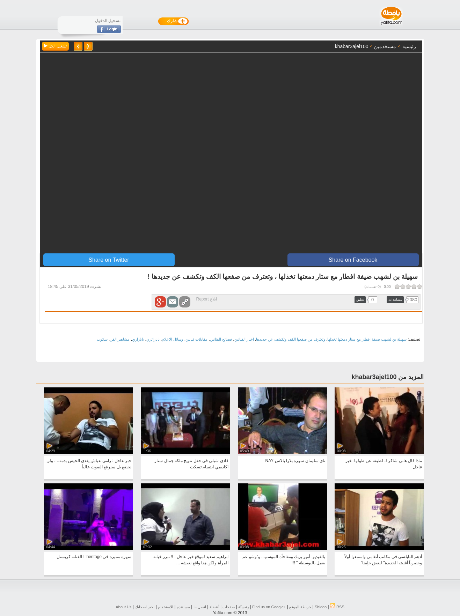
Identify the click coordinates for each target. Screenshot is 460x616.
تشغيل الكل (55, 46)
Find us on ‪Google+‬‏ (269, 607)
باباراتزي (153, 339)
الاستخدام (165, 607)
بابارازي (138, 339)
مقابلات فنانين (196, 339)
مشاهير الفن (120, 339)
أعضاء (214, 607)
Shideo (321, 607)
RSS (337, 607)
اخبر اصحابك (144, 607)
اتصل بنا (200, 607)
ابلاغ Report (206, 299)
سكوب (102, 339)
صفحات (228, 607)
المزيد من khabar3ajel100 (387, 376)
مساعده (183, 607)
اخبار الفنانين (244, 339)
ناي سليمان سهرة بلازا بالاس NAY (295, 460)
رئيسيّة (243, 607)
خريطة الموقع (300, 607)
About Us (123, 607)
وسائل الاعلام (172, 339)
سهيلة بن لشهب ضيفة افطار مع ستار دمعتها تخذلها (366, 339)
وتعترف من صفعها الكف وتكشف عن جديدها (290, 339)
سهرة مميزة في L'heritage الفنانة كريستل (94, 556)
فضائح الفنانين (221, 339)
